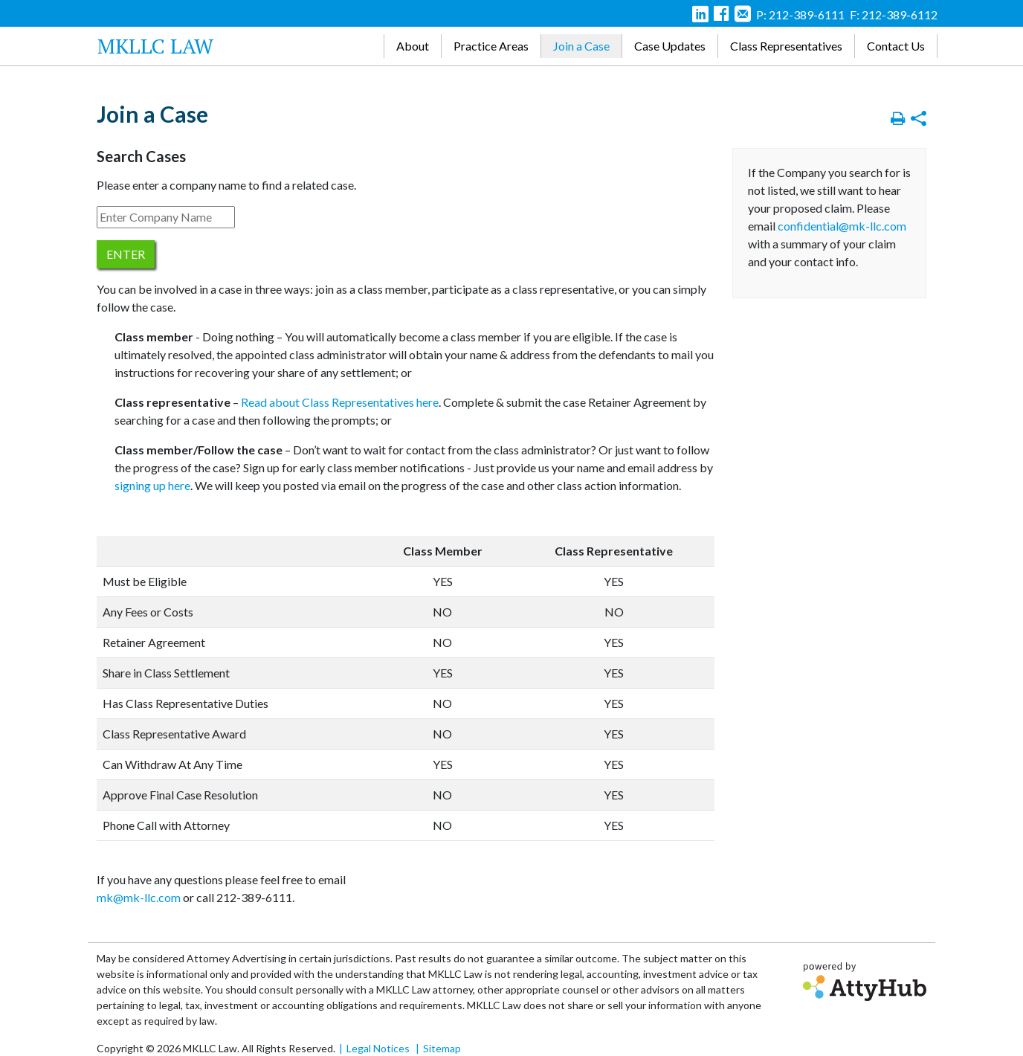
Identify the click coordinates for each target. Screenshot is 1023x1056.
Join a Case (581, 46)
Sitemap (442, 1048)
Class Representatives (786, 46)
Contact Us (896, 46)
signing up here (152, 485)
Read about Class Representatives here (340, 402)
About (412, 46)
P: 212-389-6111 (800, 14)
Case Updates (670, 46)
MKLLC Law (155, 45)
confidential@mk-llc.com (842, 226)
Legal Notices (378, 1048)
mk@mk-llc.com (139, 897)
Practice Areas (491, 46)
